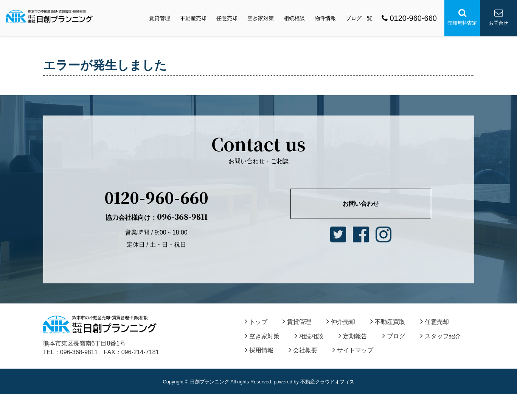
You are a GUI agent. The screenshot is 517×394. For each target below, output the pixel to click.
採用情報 (259, 350)
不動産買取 (387, 322)
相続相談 (294, 18)
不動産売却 (193, 18)
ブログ (393, 336)
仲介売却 (340, 322)
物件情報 (325, 18)
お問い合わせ (361, 203)
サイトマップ (352, 350)
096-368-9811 (157, 216)
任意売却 (227, 18)
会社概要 (303, 350)
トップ (256, 322)
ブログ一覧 (359, 18)
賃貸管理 (159, 18)
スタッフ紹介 (440, 336)
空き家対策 (260, 18)
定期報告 (352, 336)
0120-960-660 (409, 18)
